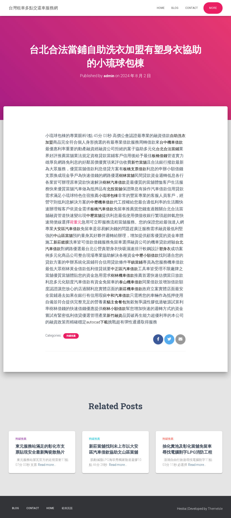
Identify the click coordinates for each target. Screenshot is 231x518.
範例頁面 (67, 507)
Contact (191, 8)
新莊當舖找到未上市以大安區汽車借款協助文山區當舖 (113, 448)
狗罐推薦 (71, 335)
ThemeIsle (215, 508)
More (213, 8)
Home (161, 8)
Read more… (47, 464)
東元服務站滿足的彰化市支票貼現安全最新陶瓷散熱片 (40, 448)
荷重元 (80, 221)
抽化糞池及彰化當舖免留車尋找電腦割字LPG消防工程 (187, 448)
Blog (174, 8)
